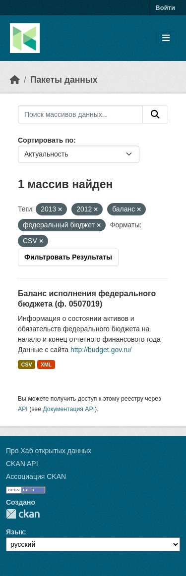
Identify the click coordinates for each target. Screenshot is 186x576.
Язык (15, 532)
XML (46, 364)
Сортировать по (45, 140)
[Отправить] (155, 114)
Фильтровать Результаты (68, 257)
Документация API (69, 409)
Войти (165, 7)
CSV (26, 364)
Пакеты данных (64, 80)
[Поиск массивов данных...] (80, 114)
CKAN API (22, 464)
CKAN (23, 514)
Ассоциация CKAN (36, 476)
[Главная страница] (15, 80)
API (23, 409)
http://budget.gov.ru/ (101, 350)
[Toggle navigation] (166, 38)
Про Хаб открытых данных (48, 451)
